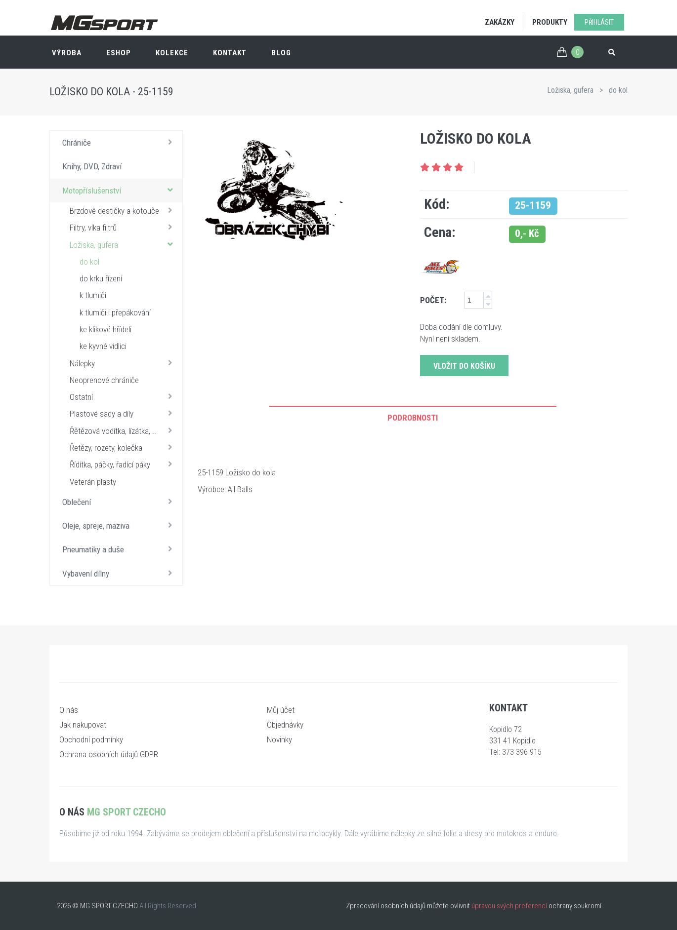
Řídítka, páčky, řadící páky (123, 464)
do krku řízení (101, 278)
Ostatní (123, 396)
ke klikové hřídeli (105, 329)
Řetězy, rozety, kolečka (123, 447)
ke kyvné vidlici (103, 346)
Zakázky (499, 22)
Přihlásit (599, 22)
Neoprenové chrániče (104, 380)
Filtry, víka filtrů (123, 227)
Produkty (549, 22)
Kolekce (172, 52)
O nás (68, 710)
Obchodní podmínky (91, 739)
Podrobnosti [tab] (412, 418)
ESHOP (118, 52)
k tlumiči (93, 295)
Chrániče (119, 142)
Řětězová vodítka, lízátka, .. (123, 430)
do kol (618, 90)
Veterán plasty (93, 482)
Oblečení (119, 501)
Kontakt (230, 52)
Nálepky (123, 363)
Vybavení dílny (119, 573)
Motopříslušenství (119, 190)
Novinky (279, 739)
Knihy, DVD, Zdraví (92, 166)
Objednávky (285, 725)
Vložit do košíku (464, 366)
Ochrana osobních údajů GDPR (108, 754)
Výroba (67, 52)
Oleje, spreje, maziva (119, 525)
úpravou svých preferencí (509, 905)
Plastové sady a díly (123, 413)
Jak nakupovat (82, 725)
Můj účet (281, 710)
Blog (281, 52)
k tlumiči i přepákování (115, 312)
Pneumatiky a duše (119, 549)
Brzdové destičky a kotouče (123, 210)
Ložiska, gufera (570, 90)
